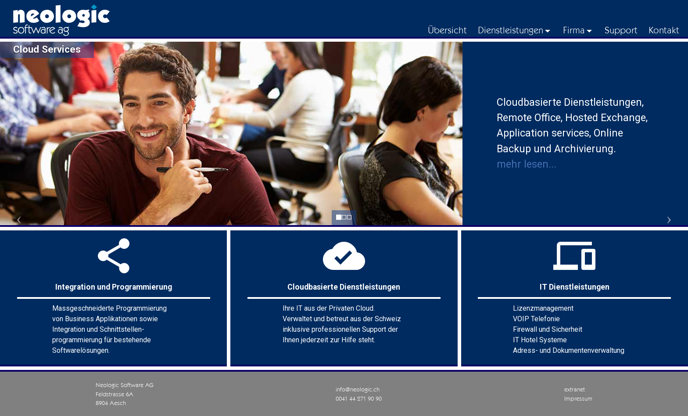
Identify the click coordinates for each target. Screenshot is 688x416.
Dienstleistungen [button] (510, 30)
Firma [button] (574, 30)
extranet (574, 389)
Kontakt (664, 30)
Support (621, 30)
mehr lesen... (526, 164)
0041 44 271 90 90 (359, 398)
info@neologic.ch (358, 389)
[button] (34, 218)
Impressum (578, 398)
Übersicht (447, 30)
